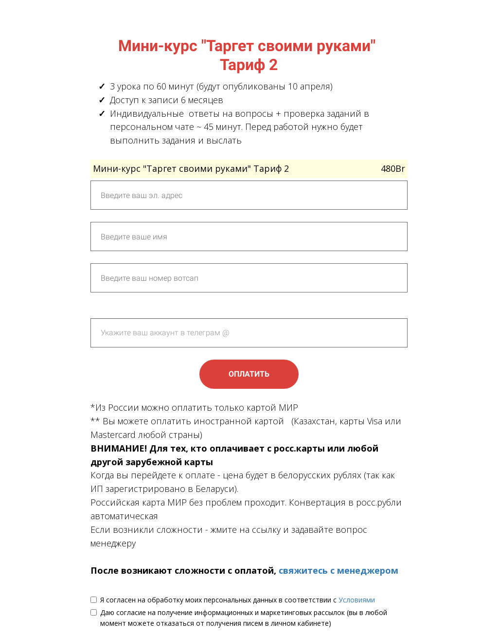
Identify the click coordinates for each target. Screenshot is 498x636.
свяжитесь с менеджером (338, 570)
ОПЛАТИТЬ (249, 374)
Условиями (356, 599)
